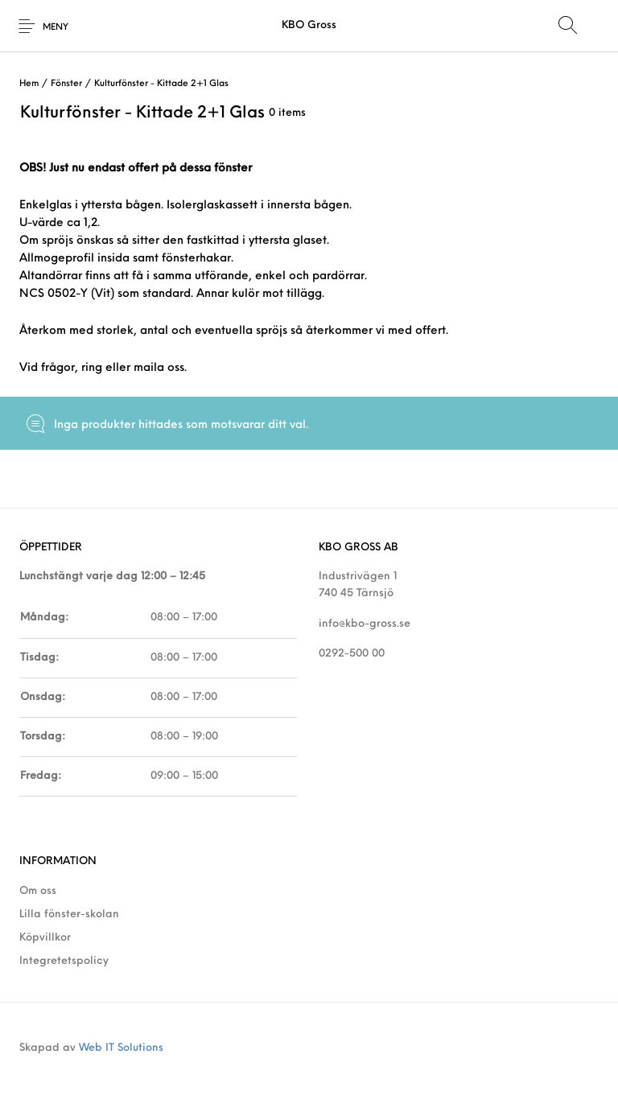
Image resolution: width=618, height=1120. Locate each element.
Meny (55, 27)
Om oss (37, 891)
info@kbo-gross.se (364, 624)
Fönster (66, 84)
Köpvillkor (45, 938)
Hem (29, 84)
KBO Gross (309, 25)
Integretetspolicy (64, 961)
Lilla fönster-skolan (69, 914)
